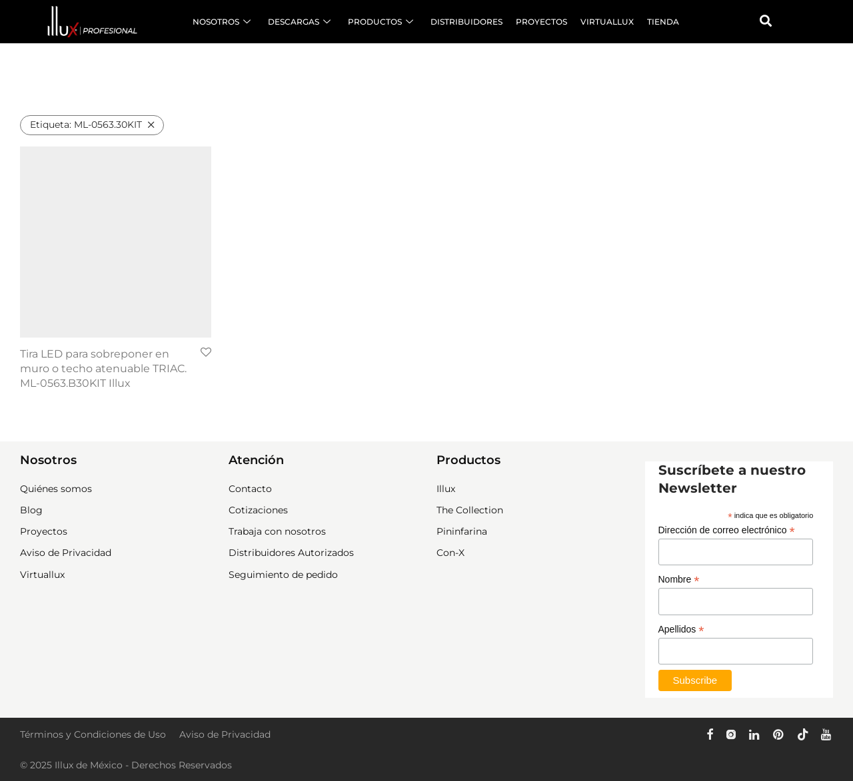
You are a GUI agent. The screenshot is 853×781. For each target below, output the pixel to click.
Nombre (679, 579)
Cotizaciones (258, 510)
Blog (31, 510)
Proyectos (43, 531)
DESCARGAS (299, 22)
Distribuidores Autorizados (291, 553)
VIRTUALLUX (607, 22)
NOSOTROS (222, 22)
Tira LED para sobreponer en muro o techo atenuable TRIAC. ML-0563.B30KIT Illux (103, 369)
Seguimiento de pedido (283, 575)
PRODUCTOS (380, 22)
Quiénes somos (56, 489)
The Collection (469, 510)
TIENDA (663, 22)
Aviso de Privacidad (65, 553)
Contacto (250, 489)
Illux (445, 489)
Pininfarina (461, 531)
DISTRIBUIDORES (466, 22)
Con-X (450, 553)
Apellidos (681, 629)
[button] (766, 21)
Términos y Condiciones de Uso (93, 734)
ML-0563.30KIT (86, 124)
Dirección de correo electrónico (726, 530)
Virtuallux (42, 575)
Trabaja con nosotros (277, 531)
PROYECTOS (541, 22)
